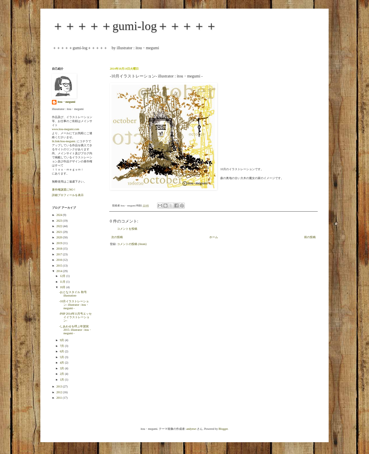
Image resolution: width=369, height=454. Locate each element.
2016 (59, 259)
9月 (62, 340)
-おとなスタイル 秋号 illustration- (74, 293)
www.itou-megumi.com (65, 129)
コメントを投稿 (127, 228)
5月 (62, 357)
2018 (59, 248)
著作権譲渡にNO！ (64, 189)
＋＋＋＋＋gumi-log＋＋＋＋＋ (134, 26)
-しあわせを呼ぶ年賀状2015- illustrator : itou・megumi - (75, 330)
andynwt (191, 428)
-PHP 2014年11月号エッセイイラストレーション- (75, 317)
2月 (62, 373)
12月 (63, 276)
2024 (59, 214)
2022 (59, 226)
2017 (59, 254)
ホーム (213, 237)
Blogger (223, 428)
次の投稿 (117, 237)
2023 (59, 220)
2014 (59, 271)
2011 (59, 397)
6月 (62, 351)
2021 (59, 231)
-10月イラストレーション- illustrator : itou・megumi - (74, 305)
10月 (63, 287)
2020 (59, 237)
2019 (59, 243)
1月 (62, 379)
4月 (62, 362)
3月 (62, 368)
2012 (59, 392)
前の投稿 (310, 237)
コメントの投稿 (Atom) (131, 244)
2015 (59, 265)
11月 (63, 281)
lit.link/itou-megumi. (64, 141)
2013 (59, 386)
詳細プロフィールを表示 (68, 195)
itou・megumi (66, 101)
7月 (62, 345)
